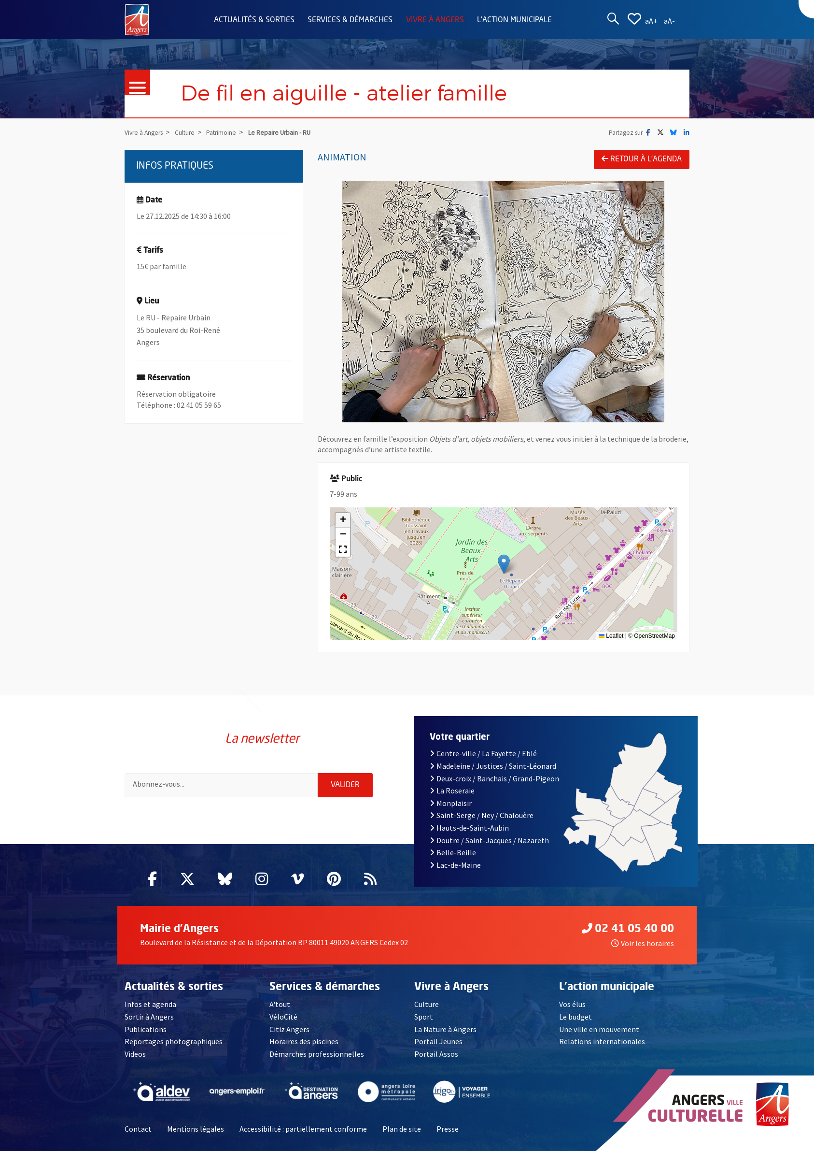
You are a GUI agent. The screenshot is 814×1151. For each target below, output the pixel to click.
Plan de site (401, 1129)
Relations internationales (602, 1041)
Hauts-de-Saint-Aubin (469, 828)
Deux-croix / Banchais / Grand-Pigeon (494, 778)
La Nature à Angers (445, 1029)
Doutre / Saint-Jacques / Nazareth (489, 840)
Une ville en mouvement (599, 1029)
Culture (426, 1004)
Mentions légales (195, 1129)
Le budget (575, 1017)
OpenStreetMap (654, 636)
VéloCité (283, 1017)
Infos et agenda (150, 1004)
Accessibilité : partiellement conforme (303, 1129)
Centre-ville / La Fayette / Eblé (483, 753)
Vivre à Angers (435, 20)
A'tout (279, 1004)
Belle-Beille (453, 852)
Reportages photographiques (174, 1041)
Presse (447, 1129)
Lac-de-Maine (455, 865)
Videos (135, 1054)
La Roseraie (452, 790)
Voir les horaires (642, 943)
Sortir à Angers (149, 1017)
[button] (504, 564)
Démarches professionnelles (316, 1054)
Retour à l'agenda (642, 159)
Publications (146, 1029)
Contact (138, 1129)
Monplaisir (451, 803)
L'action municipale (514, 20)
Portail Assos (436, 1054)
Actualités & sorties (254, 20)
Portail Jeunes (438, 1041)
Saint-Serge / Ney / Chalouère (481, 815)
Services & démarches (350, 20)
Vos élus (572, 1004)
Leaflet (611, 636)
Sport (423, 1017)
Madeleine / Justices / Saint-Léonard (493, 766)
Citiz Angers (289, 1029)
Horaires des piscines (303, 1041)
